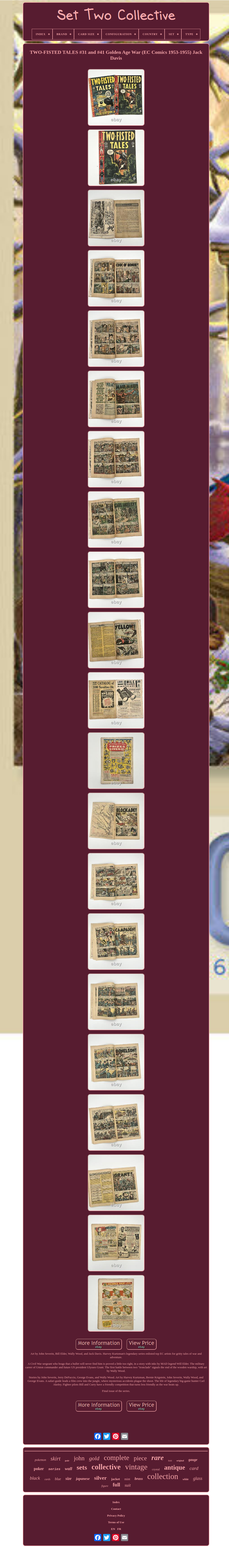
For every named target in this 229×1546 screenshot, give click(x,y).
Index (116, 1502)
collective (106, 1467)
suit (128, 1485)
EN (113, 1529)
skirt (55, 1459)
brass (139, 1479)
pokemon (40, 1460)
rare (157, 1458)
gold (94, 1458)
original (180, 1460)
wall (68, 1468)
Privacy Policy (116, 1515)
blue (58, 1479)
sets (82, 1467)
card (194, 1468)
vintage (136, 1467)
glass (197, 1478)
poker (39, 1469)
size (69, 1478)
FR (119, 1529)
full (116, 1484)
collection (162, 1476)
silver (100, 1478)
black (35, 1478)
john (79, 1458)
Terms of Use (116, 1522)
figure (104, 1485)
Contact (116, 1508)
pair (67, 1460)
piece (140, 1458)
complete (116, 1458)
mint (127, 1479)
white (186, 1479)
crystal (156, 1469)
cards (47, 1479)
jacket (115, 1479)
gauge (193, 1460)
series (54, 1469)
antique (174, 1467)
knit (170, 1460)
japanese (83, 1479)
